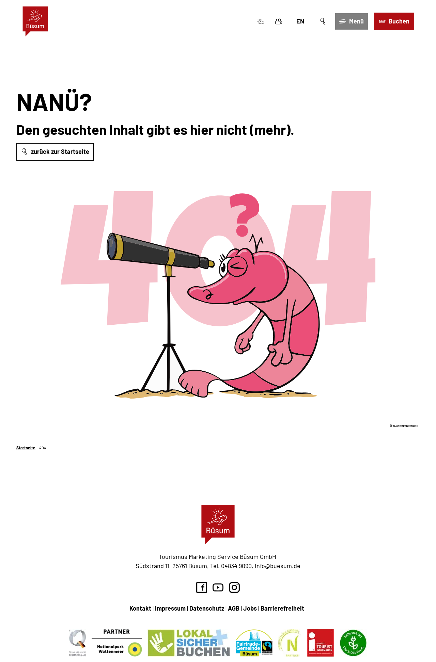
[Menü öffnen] (351, 21)
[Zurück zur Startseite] (35, 21)
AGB (233, 608)
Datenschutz (206, 608)
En (300, 21)
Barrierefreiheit (282, 608)
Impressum (170, 608)
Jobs (250, 608)
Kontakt (140, 608)
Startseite (25, 447)
